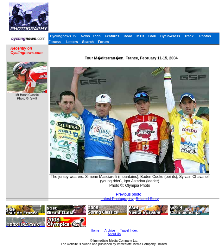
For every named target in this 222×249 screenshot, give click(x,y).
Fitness (54, 42)
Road (128, 36)
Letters (72, 42)
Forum (103, 42)
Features (112, 36)
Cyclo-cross (170, 36)
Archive (110, 230)
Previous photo (128, 194)
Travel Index (129, 230)
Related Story (147, 199)
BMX (152, 36)
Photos (205, 36)
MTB (140, 36)
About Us (114, 234)
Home (95, 230)
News (85, 36)
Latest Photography (117, 199)
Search (88, 42)
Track (188, 36)
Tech (97, 36)
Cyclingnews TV (63, 36)
